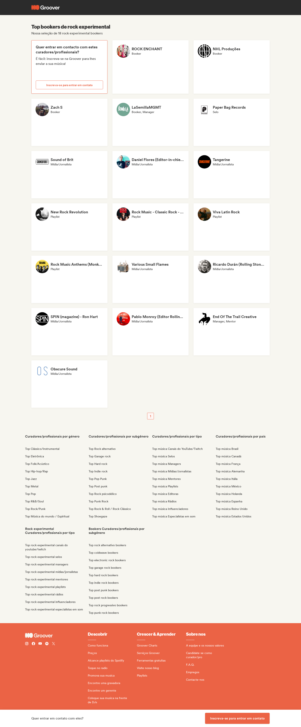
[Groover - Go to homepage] (56, 635)
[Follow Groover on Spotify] (46, 644)
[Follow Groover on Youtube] (40, 644)
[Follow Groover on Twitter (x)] (53, 644)
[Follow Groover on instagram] (26, 644)
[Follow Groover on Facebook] (33, 644)
